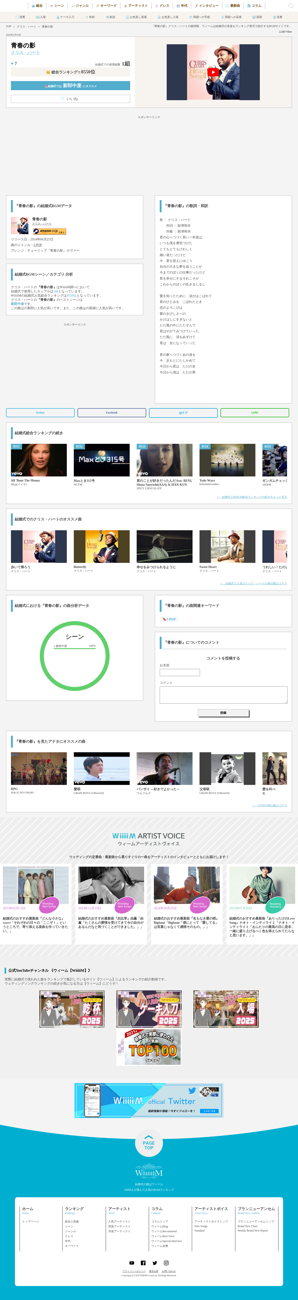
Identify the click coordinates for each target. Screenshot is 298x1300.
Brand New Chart (247, 1226)
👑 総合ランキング (70, 72)
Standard (199, 1230)
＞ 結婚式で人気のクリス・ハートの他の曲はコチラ (253, 583)
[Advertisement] (149, 154)
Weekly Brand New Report (253, 1230)
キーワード (72, 1246)
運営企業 (153, 1271)
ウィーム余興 (159, 1246)
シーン (69, 1226)
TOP (8, 26)
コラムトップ (159, 1221)
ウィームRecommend (164, 1231)
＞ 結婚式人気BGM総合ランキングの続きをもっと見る (252, 497)
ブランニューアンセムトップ (256, 1221)
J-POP (38, 245)
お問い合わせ (169, 1271)
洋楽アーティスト (119, 1231)
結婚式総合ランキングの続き (39, 433)
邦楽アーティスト (119, 1226)
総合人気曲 (72, 1221)
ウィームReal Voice (163, 1236)
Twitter (40, 412)
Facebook (112, 412)
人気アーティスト (119, 1221)
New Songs (200, 1226)
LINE (254, 412)
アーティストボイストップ (211, 1221)
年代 (68, 1241)
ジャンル (70, 1231)
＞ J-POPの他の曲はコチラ (269, 805)
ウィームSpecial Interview (166, 1241)
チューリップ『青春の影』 (46, 250)
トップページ (30, 1221)
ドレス (69, 1236)
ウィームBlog (159, 1226)
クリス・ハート (26, 26)
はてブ (183, 412)
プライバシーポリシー (134, 1271)
